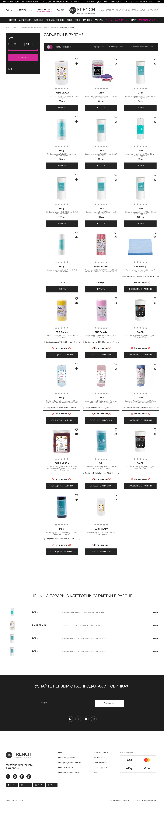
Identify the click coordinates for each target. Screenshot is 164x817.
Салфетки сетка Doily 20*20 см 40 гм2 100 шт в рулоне (61, 154)
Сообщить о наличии (140, 293)
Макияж (86, 20)
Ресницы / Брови (53, 20)
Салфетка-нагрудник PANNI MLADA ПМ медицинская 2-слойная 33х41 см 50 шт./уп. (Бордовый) (61, 475)
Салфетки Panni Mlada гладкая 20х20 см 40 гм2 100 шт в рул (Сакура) (101, 406)
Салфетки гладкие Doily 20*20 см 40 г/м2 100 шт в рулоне (140, 95)
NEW (134, 20)
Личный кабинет (100, 774)
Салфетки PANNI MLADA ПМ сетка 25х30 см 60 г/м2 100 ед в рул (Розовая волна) (101, 273)
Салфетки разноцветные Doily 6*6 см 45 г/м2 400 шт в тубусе (101, 95)
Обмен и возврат (65, 779)
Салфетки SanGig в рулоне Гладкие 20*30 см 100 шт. (140, 474)
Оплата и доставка (66, 769)
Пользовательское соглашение (119, 811)
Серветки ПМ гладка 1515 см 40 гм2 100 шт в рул (61, 95)
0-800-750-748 (43, 9)
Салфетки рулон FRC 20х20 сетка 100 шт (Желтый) (61, 339)
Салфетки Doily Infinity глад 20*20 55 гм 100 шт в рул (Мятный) (101, 474)
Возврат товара (101, 764)
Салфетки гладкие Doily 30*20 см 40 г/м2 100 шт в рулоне (101, 154)
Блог (96, 784)
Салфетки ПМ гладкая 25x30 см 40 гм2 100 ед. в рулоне (101, 541)
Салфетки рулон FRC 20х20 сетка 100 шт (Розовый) (101, 339)
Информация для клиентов (69, 774)
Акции (108, 20)
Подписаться (109, 715)
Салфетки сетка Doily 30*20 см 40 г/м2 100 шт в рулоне (140, 154)
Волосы (37, 20)
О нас (60, 764)
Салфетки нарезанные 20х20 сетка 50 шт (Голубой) (140, 272)
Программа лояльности (68, 784)
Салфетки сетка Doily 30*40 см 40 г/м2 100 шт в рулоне (61, 272)
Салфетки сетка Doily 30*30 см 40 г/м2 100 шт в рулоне (101, 213)
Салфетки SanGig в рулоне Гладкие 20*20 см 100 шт (140, 339)
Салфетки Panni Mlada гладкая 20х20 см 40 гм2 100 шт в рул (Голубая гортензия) (61, 407)
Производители (100, 779)
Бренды (98, 20)
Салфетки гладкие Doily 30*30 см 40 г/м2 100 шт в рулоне (61, 213)
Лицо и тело (72, 20)
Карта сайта (99, 769)
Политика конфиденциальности (145, 811)
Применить (23, 57)
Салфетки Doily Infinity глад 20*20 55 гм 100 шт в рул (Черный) (61, 541)
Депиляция (24, 20)
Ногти (11, 20)
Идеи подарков (147, 20)
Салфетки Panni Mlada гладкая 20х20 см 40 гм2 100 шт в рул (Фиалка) (140, 406)
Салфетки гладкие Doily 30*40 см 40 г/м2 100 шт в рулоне (140, 213)
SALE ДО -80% (121, 20)
